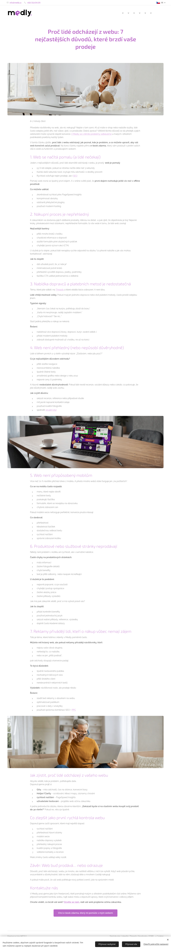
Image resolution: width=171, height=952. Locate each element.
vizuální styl (51, 410)
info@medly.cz (15, 2)
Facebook (142, 936)
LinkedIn (124, 936)
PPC (74, 709)
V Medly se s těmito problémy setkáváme (91, 134)
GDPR (151, 936)
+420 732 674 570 (33, 2)
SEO (75, 176)
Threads (60, 289)
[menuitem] (117, 13)
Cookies (160, 936)
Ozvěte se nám (71, 902)
